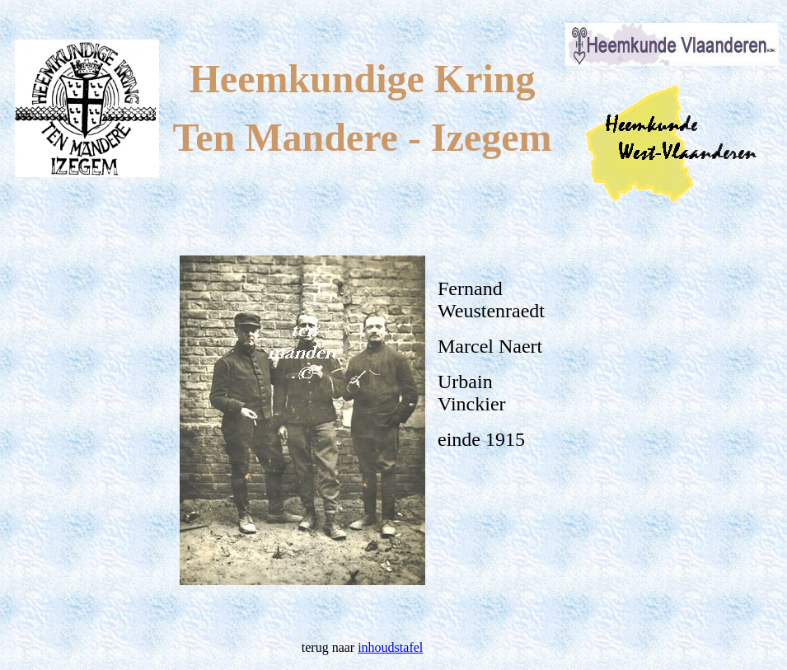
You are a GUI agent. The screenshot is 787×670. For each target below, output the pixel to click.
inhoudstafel (390, 647)
